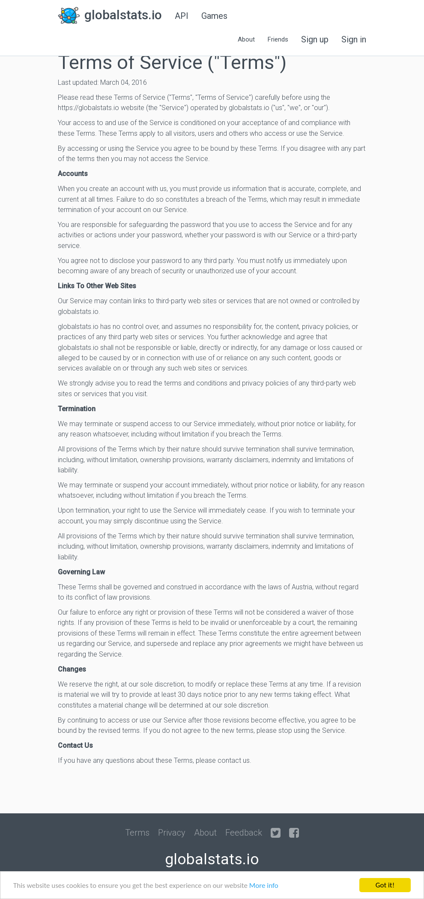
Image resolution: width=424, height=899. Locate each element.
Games (214, 16)
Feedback (243, 832)
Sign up (314, 39)
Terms (137, 832)
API (181, 16)
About (205, 832)
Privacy (171, 832)
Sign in (353, 39)
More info (263, 885)
